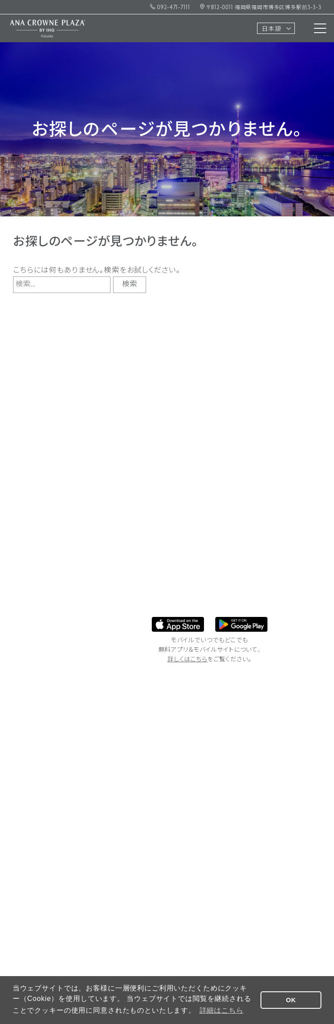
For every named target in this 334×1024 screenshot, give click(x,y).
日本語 (271, 29)
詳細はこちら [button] (222, 1010)
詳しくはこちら (187, 660)
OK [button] (291, 1000)
